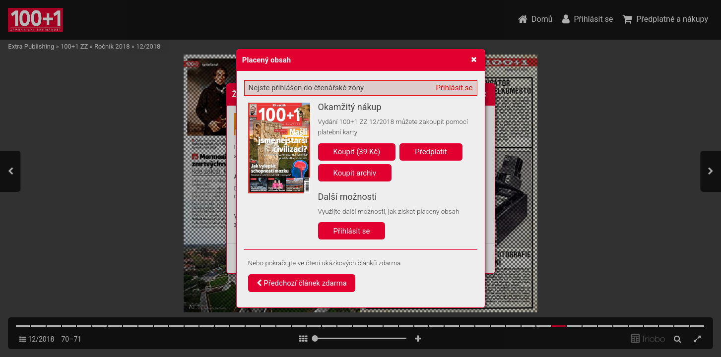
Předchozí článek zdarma (302, 283)
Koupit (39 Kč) (357, 151)
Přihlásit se (454, 87)
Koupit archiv (355, 173)
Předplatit (431, 151)
